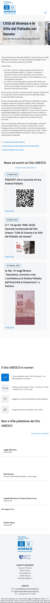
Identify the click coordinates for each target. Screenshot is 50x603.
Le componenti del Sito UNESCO (14, 142)
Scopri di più (9, 211)
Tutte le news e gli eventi (25, 167)
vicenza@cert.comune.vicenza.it (27, 589)
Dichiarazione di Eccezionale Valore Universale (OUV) (21, 146)
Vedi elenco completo (40, 433)
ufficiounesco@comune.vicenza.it (26, 591)
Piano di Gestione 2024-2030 (13, 150)
